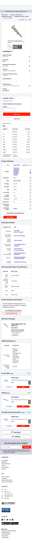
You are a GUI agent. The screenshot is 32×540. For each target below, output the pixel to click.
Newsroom (4, 469)
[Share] (30, 19)
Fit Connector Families (19, 250)
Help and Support (5, 476)
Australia (4, 529)
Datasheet (6, 90)
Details (23, 387)
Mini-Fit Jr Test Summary (19, 235)
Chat (4, 490)
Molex (4, 61)
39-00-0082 (16, 230)
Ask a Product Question (11, 313)
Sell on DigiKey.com (6, 463)
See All (11, 373)
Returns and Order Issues (7, 481)
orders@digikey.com (7, 496)
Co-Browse (5, 498)
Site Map (3, 465)
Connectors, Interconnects (16, 14)
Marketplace (4, 462)
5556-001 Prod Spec (18, 232)
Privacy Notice (11, 452)
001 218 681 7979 (7, 494)
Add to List (16, 119)
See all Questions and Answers (13, 310)
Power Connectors (18, 240)
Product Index (4, 14)
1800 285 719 (6, 492)
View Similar (10, 217)
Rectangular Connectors (6, 16)
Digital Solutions (5, 467)
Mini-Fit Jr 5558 (17, 180)
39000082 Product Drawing (20, 262)
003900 (15, 208)
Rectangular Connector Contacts (21, 16)
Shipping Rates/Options (7, 480)
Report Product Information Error (15, 213)
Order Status (4, 478)
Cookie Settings (5, 537)
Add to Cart (17, 114)
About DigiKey (5, 460)
